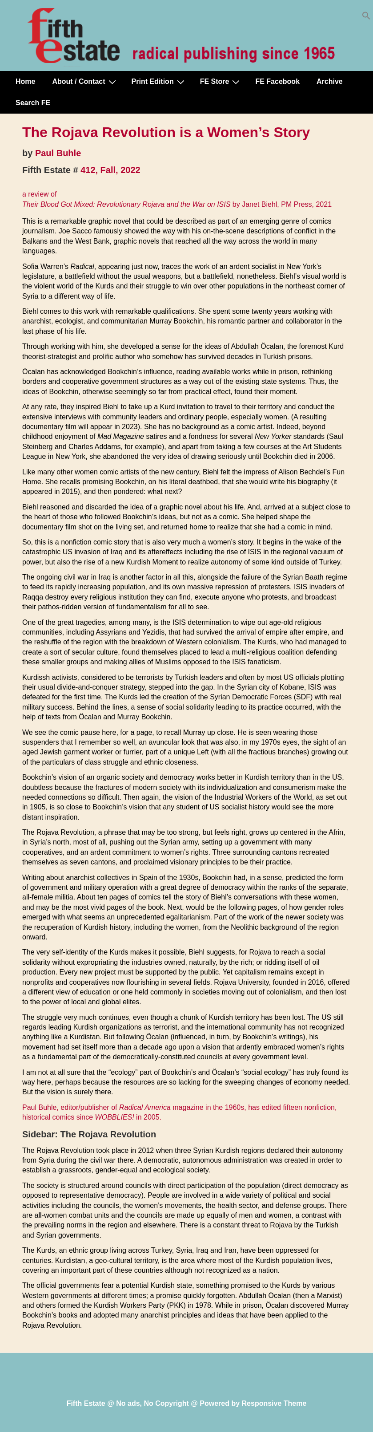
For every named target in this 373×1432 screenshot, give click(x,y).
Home (25, 81)
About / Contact (85, 81)
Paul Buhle (58, 153)
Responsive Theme (274, 1403)
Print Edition (159, 81)
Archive (330, 81)
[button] (366, 17)
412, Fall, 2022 (110, 170)
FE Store (221, 81)
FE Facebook (277, 81)
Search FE (33, 103)
